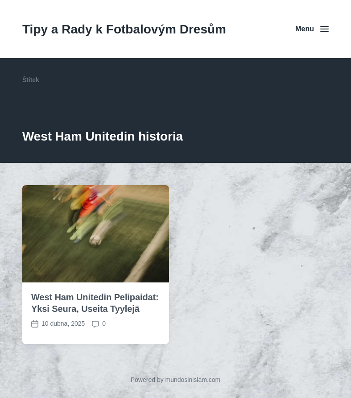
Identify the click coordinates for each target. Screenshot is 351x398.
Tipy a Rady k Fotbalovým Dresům (124, 29)
